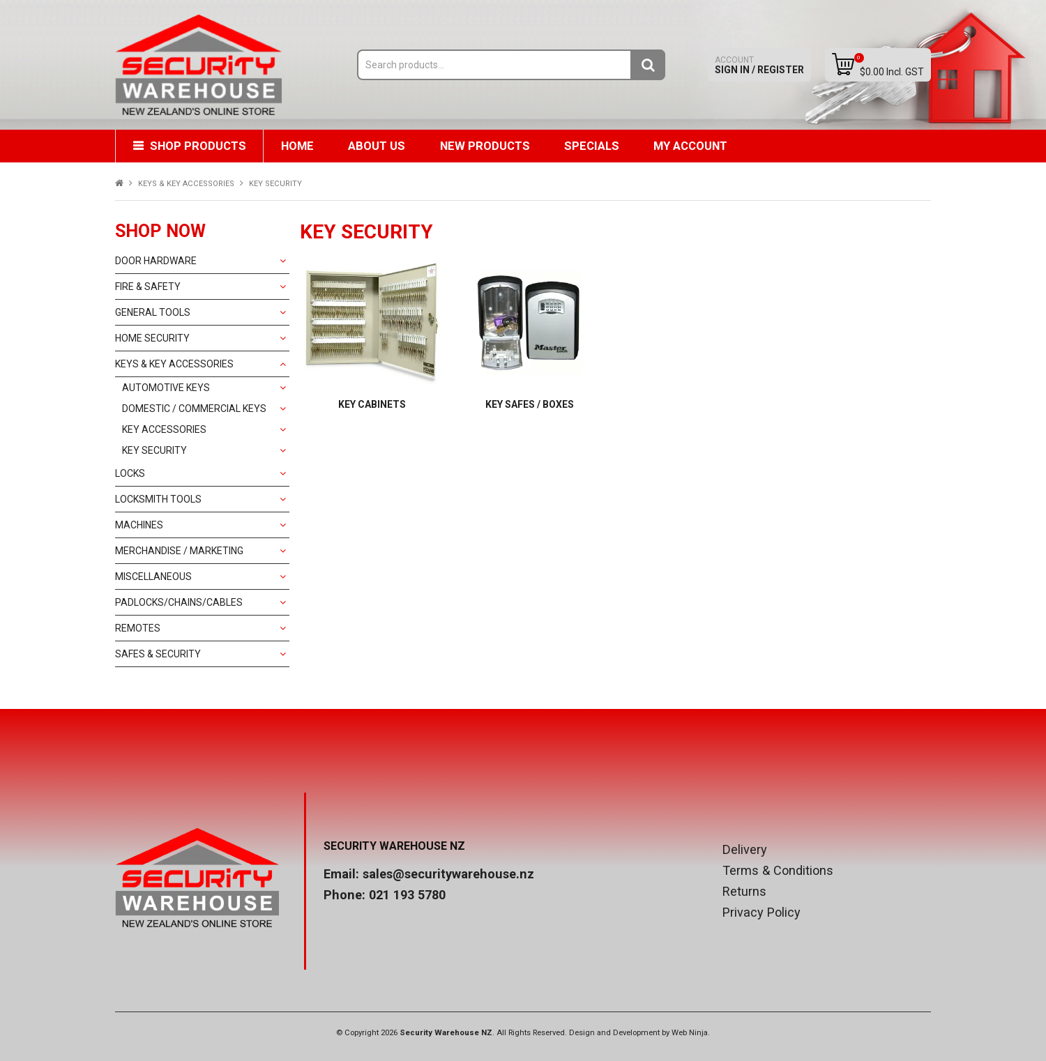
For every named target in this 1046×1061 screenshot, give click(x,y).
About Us (378, 146)
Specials (593, 146)
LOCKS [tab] (130, 473)
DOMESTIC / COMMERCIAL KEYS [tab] (194, 408)
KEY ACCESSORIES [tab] (164, 429)
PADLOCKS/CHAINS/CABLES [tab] (179, 602)
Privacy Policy (761, 912)
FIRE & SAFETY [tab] (148, 286)
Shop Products (198, 146)
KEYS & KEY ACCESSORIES (186, 183)
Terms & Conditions (777, 871)
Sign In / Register (759, 65)
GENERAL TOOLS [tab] (152, 312)
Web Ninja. (691, 1032)
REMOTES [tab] (137, 628)
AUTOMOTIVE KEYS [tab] (166, 387)
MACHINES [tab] (139, 524)
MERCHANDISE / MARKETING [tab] (179, 550)
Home (298, 146)
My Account (693, 146)
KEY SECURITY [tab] (154, 450)
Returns (744, 892)
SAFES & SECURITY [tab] (158, 653)
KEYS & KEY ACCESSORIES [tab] (174, 363)
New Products (486, 146)
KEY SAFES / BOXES (529, 404)
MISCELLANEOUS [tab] (153, 576)
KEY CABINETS (372, 404)
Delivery (744, 850)
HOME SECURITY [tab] (152, 338)
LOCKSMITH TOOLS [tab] (158, 499)
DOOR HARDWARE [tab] (156, 260)
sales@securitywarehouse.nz (448, 874)
